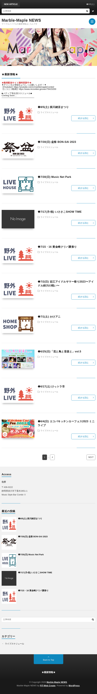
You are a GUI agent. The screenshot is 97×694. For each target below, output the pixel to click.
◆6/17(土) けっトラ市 (51, 386)
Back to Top (48, 660)
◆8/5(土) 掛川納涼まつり (53, 107)
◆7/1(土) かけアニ (49, 316)
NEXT (91, 457)
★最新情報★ (48, 672)
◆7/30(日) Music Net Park (54, 177)
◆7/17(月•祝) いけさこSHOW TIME (60, 211)
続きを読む (83, 118)
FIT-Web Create (48, 686)
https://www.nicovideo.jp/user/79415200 (37, 89)
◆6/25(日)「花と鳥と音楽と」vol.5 (59, 351)
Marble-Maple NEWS (21, 20)
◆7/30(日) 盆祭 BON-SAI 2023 (57, 142)
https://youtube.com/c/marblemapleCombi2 (34, 87)
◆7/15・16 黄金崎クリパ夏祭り (57, 246)
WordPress (74, 686)
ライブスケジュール (49, 112)
